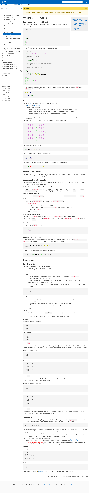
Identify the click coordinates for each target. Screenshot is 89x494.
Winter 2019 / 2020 (6, 100)
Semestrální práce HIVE (9, 19)
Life (74, 22)
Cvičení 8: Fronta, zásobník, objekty (12, 38)
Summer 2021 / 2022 (6, 90)
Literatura (4, 58)
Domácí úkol (75, 27)
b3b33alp (17, 5)
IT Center (35, 484)
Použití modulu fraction (78, 25)
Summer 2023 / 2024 (6, 82)
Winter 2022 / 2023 (6, 88)
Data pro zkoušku (6, 55)
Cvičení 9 (6, 40)
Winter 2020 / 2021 (6, 96)
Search (79, 2)
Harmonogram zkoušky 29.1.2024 (9, 64)
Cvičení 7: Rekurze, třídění (10, 36)
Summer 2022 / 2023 (6, 86)
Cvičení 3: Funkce (8, 28)
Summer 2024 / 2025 (6, 77)
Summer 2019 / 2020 (6, 98)
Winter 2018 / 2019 (6, 104)
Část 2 (77, 440)
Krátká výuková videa (9, 17)
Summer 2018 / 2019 (6, 102)
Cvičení (4, 13)
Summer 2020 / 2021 (6, 94)
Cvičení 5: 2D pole (8, 32)
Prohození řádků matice (79, 23)
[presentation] (44, 443)
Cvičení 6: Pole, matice (9, 34)
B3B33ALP (5, 11)
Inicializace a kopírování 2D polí (80, 20)
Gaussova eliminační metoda (80, 24)
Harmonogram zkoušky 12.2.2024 (9, 68)
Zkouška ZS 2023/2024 (7, 62)
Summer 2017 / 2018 (6, 107)
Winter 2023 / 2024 (6, 84)
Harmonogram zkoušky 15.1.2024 (9, 66)
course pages (60, 12)
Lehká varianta (77, 28)
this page (78, 12)
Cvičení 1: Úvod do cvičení (10, 23)
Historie (29, 105)
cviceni (24, 5)
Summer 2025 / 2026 (6, 73)
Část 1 (72, 440)
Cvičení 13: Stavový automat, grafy (12, 51)
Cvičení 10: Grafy (8, 42)
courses (11, 5)
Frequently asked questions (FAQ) (11, 15)
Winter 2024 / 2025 (6, 79)
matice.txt (30, 448)
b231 (5, 5)
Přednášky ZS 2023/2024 (8, 53)
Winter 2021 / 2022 (6, 92)
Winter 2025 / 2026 (6, 75)
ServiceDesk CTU (75, 484)
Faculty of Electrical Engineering (47, 484)
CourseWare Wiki (8, 2)
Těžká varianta (77, 29)
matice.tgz (41, 471)
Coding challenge (37, 105)
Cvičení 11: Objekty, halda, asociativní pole (10, 45)
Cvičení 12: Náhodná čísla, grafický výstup (12, 49)
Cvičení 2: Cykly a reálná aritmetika (12, 26)
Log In (86, 2)
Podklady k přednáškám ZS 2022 (9, 60)
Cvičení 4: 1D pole (8, 30)
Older (3, 109)
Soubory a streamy (8, 21)
